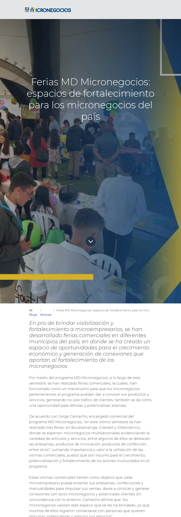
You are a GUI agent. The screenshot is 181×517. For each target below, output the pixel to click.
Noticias (45, 315)
